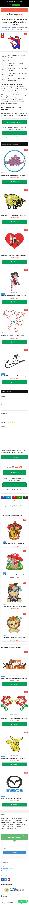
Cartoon (14, 27)
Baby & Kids (16, 506)
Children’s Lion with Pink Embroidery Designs (14, 637)
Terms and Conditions (7, 868)
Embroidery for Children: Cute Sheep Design (14, 215)
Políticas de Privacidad (12, 856)
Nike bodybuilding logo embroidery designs (14, 376)
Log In (21, 137)
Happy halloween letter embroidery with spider (14, 678)
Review (3, 427)
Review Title (5, 413)
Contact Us (4, 876)
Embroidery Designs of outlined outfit (12, 335)
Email (3, 405)
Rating (3, 422)
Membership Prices (14, 133)
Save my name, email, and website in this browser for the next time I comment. (13, 451)
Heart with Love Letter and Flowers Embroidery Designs (14, 255)
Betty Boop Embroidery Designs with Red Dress (14, 295)
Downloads (8, 27)
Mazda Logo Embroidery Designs (11, 798)
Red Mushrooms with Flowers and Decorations (14, 575)
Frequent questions (6, 866)
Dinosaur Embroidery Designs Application (13, 175)
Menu (14, 10)
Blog (2, 873)
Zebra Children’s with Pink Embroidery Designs (14, 606)
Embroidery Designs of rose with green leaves (14, 718)
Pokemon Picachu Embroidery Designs (12, 758)
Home (3, 27)
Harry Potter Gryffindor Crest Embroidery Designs (14, 543)
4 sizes (10, 506)
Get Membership (5, 871)
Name (3, 396)
